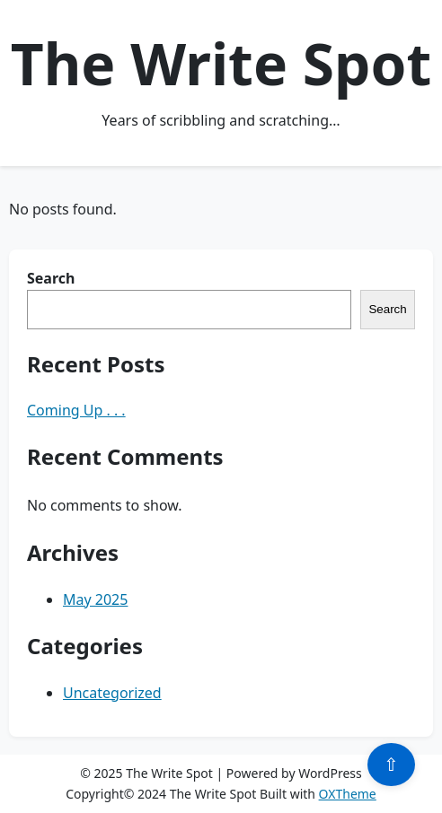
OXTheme (347, 793)
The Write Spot (221, 63)
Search (51, 278)
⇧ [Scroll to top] (391, 764)
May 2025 (95, 599)
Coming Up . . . (76, 410)
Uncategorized (112, 693)
